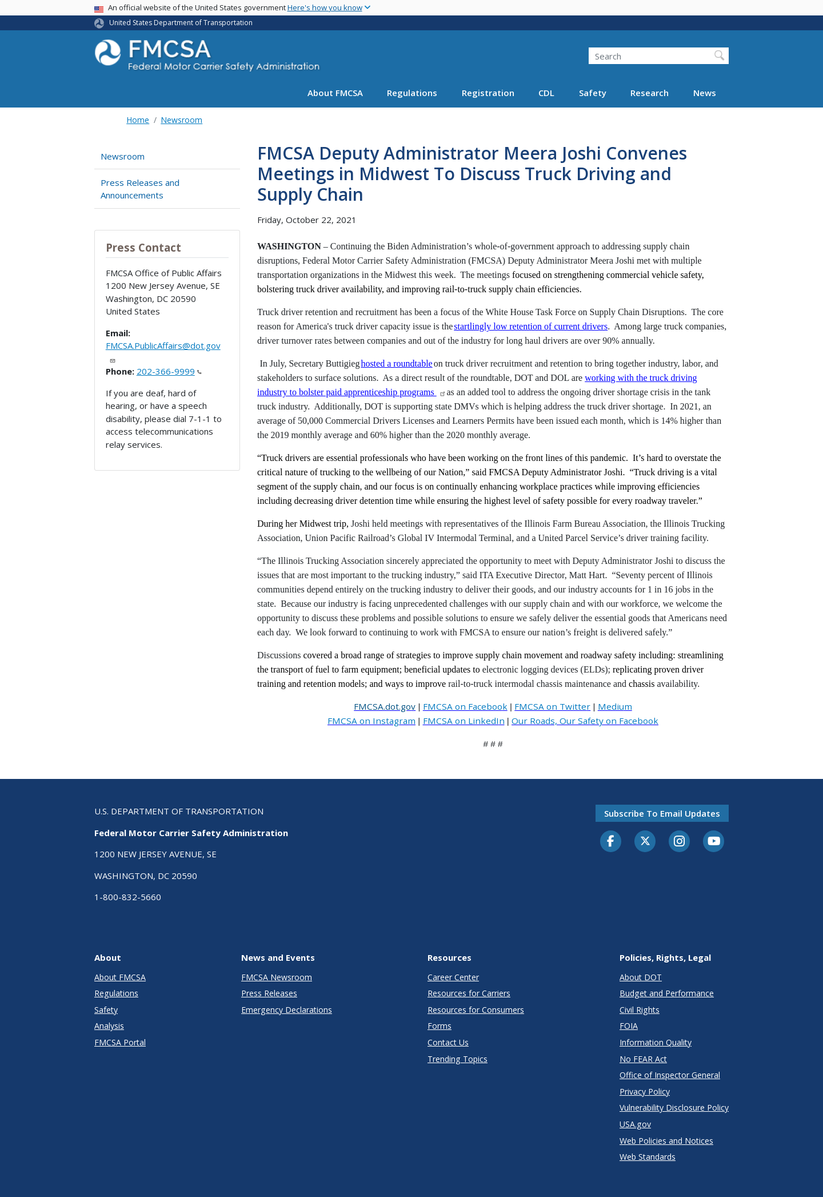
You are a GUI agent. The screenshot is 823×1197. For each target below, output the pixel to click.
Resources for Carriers (469, 993)
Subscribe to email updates (662, 813)
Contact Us (448, 1042)
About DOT (641, 977)
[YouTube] (714, 842)
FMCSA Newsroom (276, 977)
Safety (592, 92)
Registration (488, 92)
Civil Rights (640, 1009)
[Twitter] (645, 841)
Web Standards (648, 1156)
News (704, 92)
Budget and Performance (667, 993)
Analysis (109, 1025)
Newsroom (181, 119)
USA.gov (635, 1124)
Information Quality (656, 1042)
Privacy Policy (645, 1091)
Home (137, 119)
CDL (546, 92)
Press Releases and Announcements (140, 189)
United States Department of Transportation (181, 22)
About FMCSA (335, 92)
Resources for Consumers (476, 1009)
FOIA (629, 1025)
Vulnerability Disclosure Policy (674, 1107)
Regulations (412, 92)
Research (649, 92)
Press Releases (269, 993)
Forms (440, 1025)
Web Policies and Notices (666, 1140)
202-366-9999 (169, 371)
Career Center (453, 977)
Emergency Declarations (286, 1009)
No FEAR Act (643, 1058)
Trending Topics (458, 1058)
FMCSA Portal (120, 1042)
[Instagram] (679, 842)
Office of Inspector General (670, 1074)
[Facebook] (611, 842)
